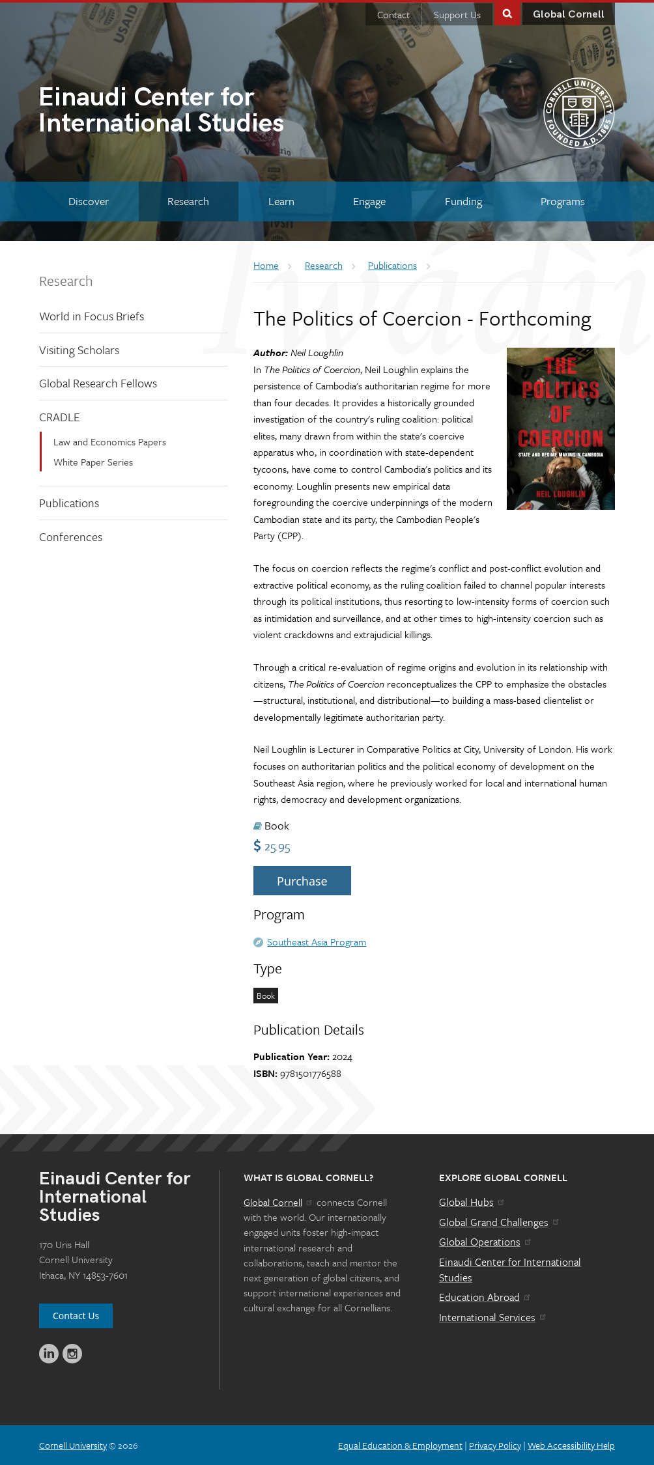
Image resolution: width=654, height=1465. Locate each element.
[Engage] (370, 201)
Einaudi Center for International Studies (510, 1269)
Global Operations (486, 1241)
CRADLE (59, 416)
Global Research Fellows (98, 382)
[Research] (189, 201)
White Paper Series (93, 461)
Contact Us (76, 1315)
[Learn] (281, 201)
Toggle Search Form (507, 12)
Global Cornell (568, 14)
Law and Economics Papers (109, 441)
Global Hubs (472, 1202)
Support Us (457, 14)
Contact (393, 14)
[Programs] (563, 201)
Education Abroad (485, 1297)
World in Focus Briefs (91, 315)
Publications (69, 502)
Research (66, 280)
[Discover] (88, 201)
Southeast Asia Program (316, 941)
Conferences (70, 536)
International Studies (182, 112)
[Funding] (463, 201)
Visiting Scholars (79, 349)
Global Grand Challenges (500, 1222)
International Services (493, 1317)
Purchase (302, 881)
